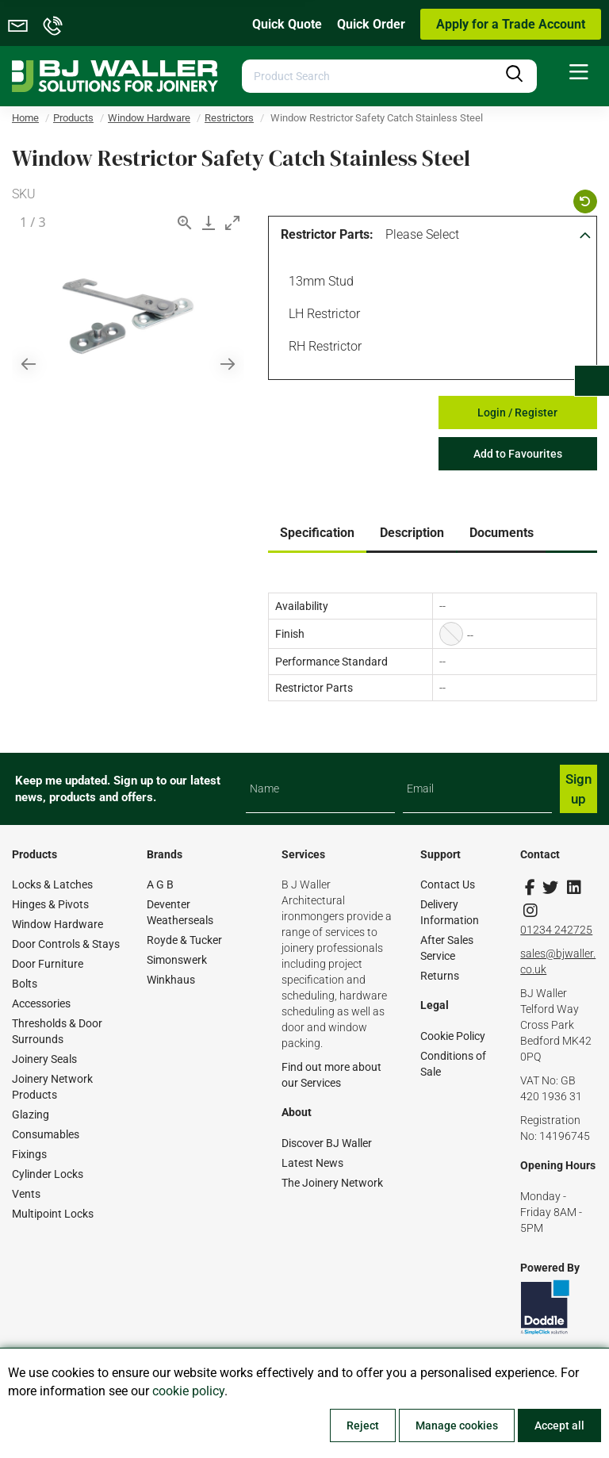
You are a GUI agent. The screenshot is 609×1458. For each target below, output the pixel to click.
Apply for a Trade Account (510, 24)
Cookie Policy (452, 1036)
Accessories (41, 1003)
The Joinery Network (332, 1182)
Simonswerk (177, 959)
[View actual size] (185, 222)
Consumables (45, 1134)
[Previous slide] (28, 363)
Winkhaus (171, 979)
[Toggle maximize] (232, 222)
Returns (439, 975)
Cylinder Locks (47, 1174)
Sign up (578, 788)
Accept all (559, 1425)
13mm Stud (318, 283)
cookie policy (188, 1391)
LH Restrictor (321, 316)
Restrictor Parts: (327, 234)
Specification (317, 532)
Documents (501, 532)
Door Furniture (47, 963)
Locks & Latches (52, 884)
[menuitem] (579, 72)
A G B (160, 884)
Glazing (30, 1114)
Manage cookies (457, 1425)
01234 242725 (556, 929)
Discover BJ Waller (327, 1143)
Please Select (422, 234)
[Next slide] (227, 363)
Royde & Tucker (184, 940)
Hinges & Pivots (50, 904)
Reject (363, 1425)
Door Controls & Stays (66, 944)
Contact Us (447, 884)
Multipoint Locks (53, 1213)
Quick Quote (287, 24)
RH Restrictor (322, 348)
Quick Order (371, 24)
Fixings (29, 1154)
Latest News (312, 1163)
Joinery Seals (44, 1059)
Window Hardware (57, 924)
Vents (26, 1194)
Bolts (24, 983)
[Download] (208, 222)
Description (412, 532)
